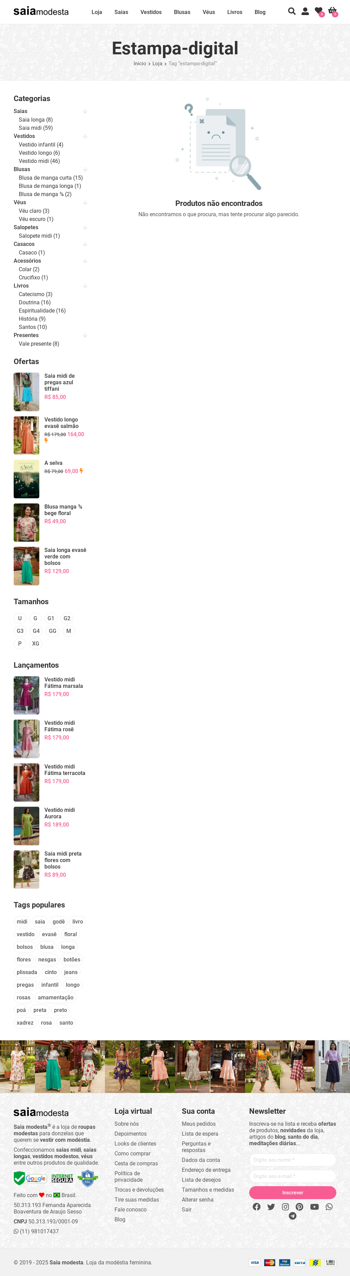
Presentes (26, 335)
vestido (26, 934)
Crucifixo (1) (33, 277)
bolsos (25, 947)
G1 (51, 618)
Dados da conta (201, 1160)
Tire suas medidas (137, 1199)
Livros (234, 12)
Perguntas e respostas (196, 1146)
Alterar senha (198, 1199)
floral (70, 934)
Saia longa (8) (36, 119)
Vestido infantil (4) (41, 144)
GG (52, 631)
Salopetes (26, 227)
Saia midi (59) (36, 128)
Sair (186, 1209)
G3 (20, 631)
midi (22, 921)
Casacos (24, 244)
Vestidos (151, 12)
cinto (51, 972)
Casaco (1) (32, 252)
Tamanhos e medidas (208, 1190)
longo (73, 985)
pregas (25, 985)
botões (72, 959)
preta (39, 1010)
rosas (23, 997)
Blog (260, 12)
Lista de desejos (201, 1180)
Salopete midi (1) (39, 236)
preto (60, 1010)
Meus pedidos (199, 1124)
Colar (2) (29, 269)
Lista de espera (200, 1134)
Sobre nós (127, 1124)
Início (140, 63)
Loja (97, 12)
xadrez (25, 1023)
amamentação (55, 997)
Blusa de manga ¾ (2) (45, 194)
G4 (36, 631)
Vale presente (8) (39, 344)
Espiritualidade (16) (42, 310)
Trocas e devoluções (139, 1190)
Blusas (182, 12)
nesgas (47, 959)
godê (59, 921)
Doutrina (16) (35, 302)
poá (21, 1010)
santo (66, 1023)
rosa (46, 1023)
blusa (47, 947)
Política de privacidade (129, 1176)
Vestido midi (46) (39, 161)
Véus (209, 12)
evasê (49, 934)
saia (40, 921)
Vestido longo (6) (39, 153)
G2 (67, 618)
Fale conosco (131, 1209)
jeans (71, 972)
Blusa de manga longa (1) (50, 186)
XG (35, 643)
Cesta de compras (136, 1163)
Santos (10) (33, 327)
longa (68, 947)
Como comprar (132, 1153)
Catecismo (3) (36, 294)
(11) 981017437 (36, 1231)
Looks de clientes (135, 1143)
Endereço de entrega (206, 1170)
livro (77, 921)
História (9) (32, 319)
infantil (49, 985)
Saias (121, 12)
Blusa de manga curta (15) (51, 178)
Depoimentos (131, 1134)
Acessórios (27, 261)
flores (24, 959)
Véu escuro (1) (36, 219)
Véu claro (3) (34, 211)
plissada (27, 972)
